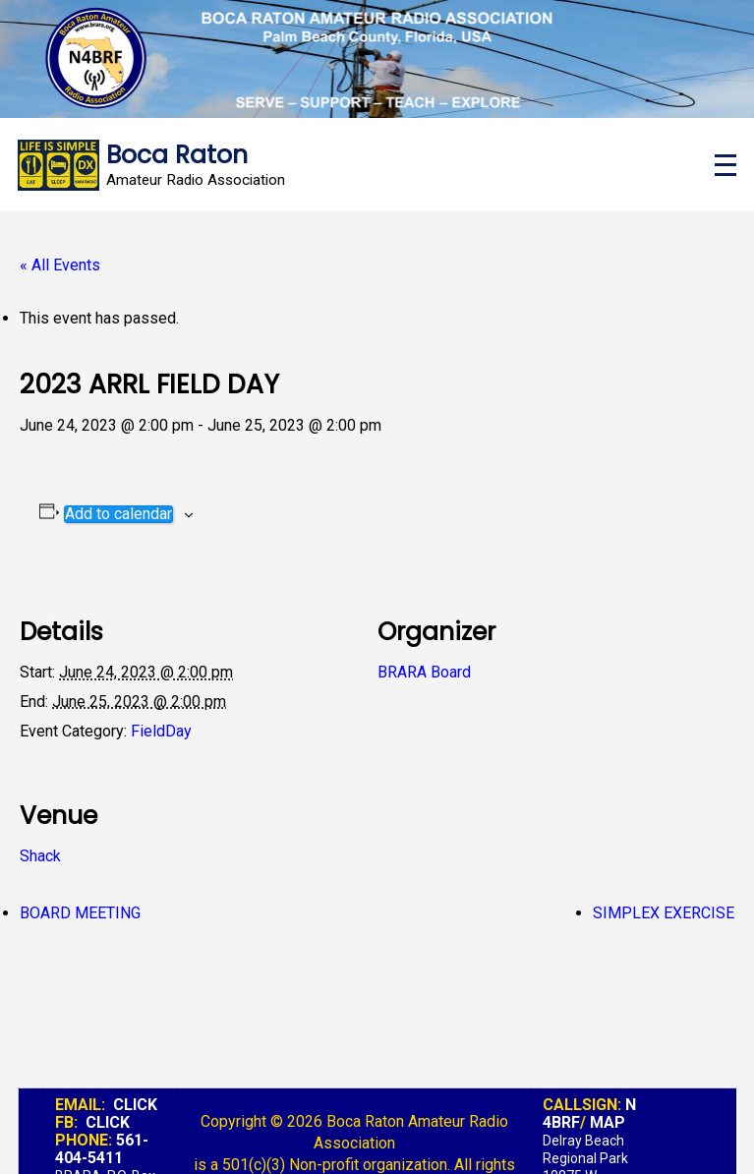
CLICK (135, 1104)
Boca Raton (177, 155)
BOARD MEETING (80, 913)
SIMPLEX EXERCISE (663, 913)
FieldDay (161, 731)
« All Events (60, 265)
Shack (40, 856)
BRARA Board (424, 672)
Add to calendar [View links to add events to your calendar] (118, 514)
